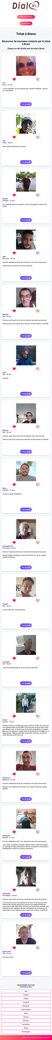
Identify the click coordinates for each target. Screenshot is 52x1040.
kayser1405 (6, 951)
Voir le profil (26, 104)
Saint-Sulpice (26, 1010)
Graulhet (26, 1002)
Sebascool (6, 778)
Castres (26, 995)
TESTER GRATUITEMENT (26, 17)
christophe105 (7, 546)
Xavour (4, 720)
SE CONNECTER (26, 23)
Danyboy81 (6, 894)
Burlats (25, 1017)
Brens (26, 1013)
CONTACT (47, 1038)
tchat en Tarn (27, 987)
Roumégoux (26, 1032)
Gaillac (26, 999)
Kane (4, 372)
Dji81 (4, 257)
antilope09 (6, 836)
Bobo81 (5, 199)
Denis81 (5, 604)
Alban (26, 1028)
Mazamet (26, 1006)
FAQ (24, 1038)
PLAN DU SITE (37, 1038)
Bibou (4, 488)
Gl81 (4, 141)
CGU (28, 1038)
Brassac (26, 1021)
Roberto (5, 430)
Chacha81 (6, 662)
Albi (26, 991)
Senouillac (26, 1024)
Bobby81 (5, 314)
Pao (3, 83)
